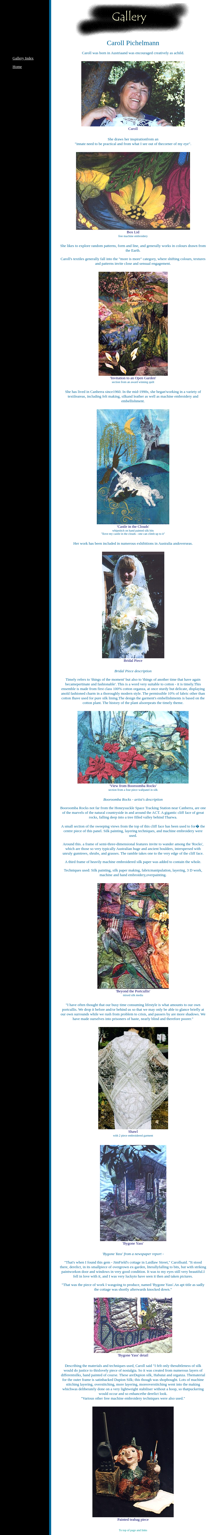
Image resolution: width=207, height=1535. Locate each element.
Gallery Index (23, 58)
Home (17, 66)
